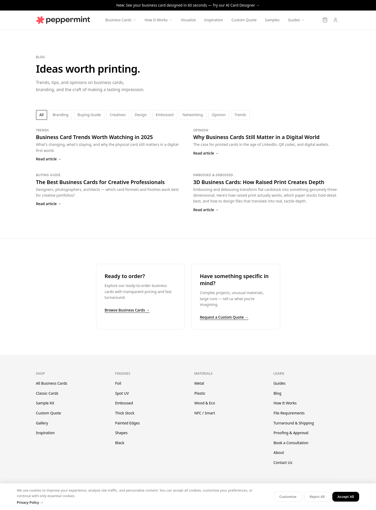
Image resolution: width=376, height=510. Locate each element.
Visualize (188, 19)
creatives (118, 114)
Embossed (124, 402)
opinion (219, 114)
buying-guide (89, 114)
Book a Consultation (291, 442)
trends (240, 114)
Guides (280, 383)
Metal (199, 383)
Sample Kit (45, 402)
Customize (288, 496)
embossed (165, 114)
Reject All (317, 496)
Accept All (346, 496)
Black (119, 442)
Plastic (199, 393)
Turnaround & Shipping (294, 422)
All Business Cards (51, 383)
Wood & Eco (204, 402)
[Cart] (325, 20)
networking (193, 114)
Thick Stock (124, 412)
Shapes (121, 432)
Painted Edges (127, 422)
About (279, 452)
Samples (272, 19)
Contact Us (283, 462)
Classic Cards (47, 393)
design (141, 114)
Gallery (42, 422)
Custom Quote (244, 19)
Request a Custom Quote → (224, 317)
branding (61, 114)
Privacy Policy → (30, 502)
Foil (118, 383)
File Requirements (289, 412)
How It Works (285, 402)
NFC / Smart (204, 412)
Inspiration (213, 19)
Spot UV (122, 393)
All (41, 114)
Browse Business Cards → (127, 310)
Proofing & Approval (291, 432)
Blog (278, 393)
